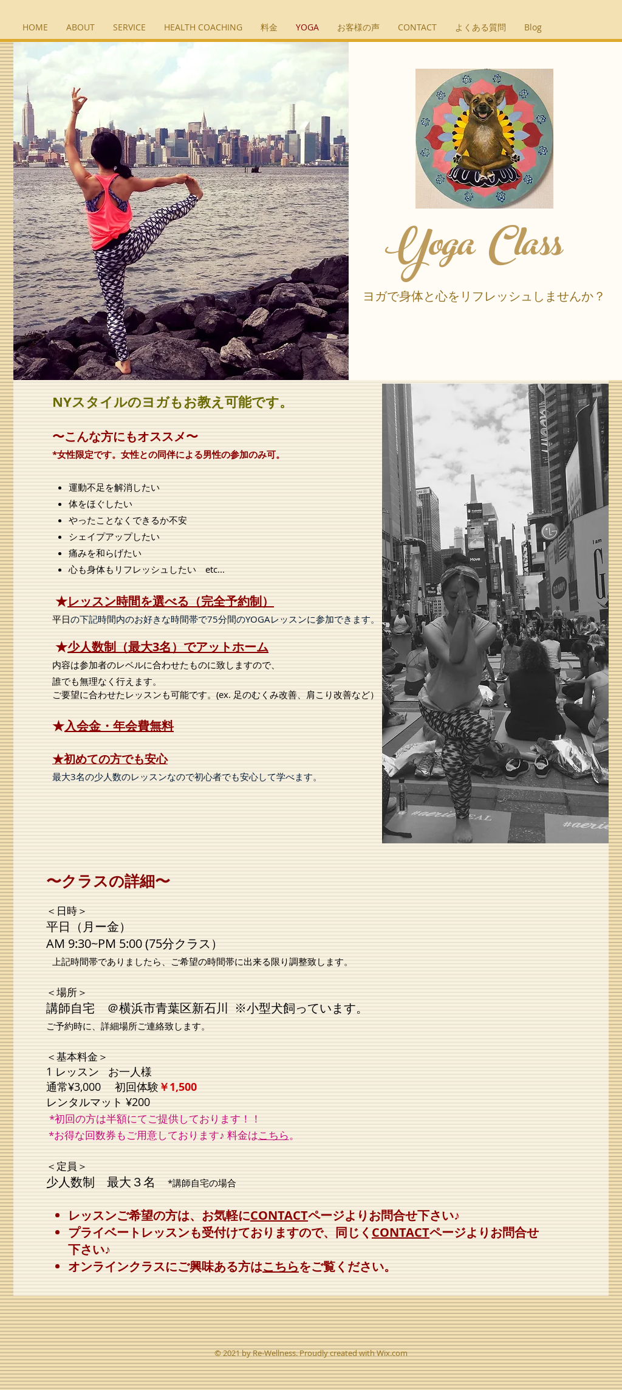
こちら (273, 1135)
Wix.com (392, 1352)
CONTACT (279, 1215)
